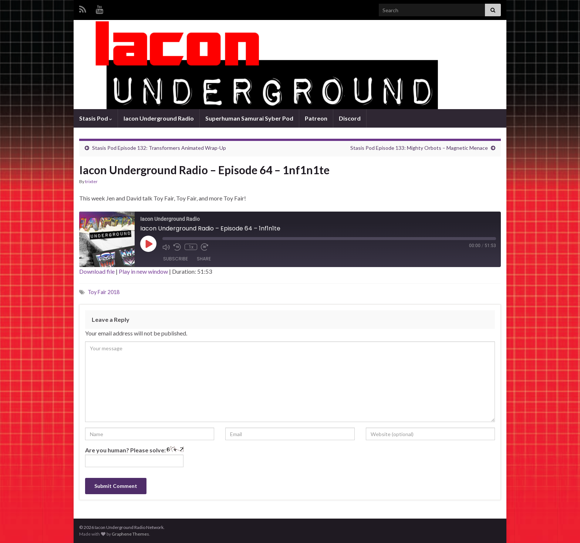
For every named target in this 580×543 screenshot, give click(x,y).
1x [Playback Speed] (190, 247)
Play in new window (143, 271)
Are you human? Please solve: (134, 456)
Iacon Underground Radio (159, 118)
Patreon (316, 118)
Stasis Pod (95, 118)
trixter (91, 181)
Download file (97, 271)
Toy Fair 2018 (103, 292)
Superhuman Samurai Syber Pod (249, 118)
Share (204, 259)
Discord (350, 118)
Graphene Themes (130, 534)
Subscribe (175, 259)
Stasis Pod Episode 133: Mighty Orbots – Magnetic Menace (419, 148)
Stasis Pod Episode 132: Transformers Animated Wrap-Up (159, 148)
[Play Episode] (148, 244)
